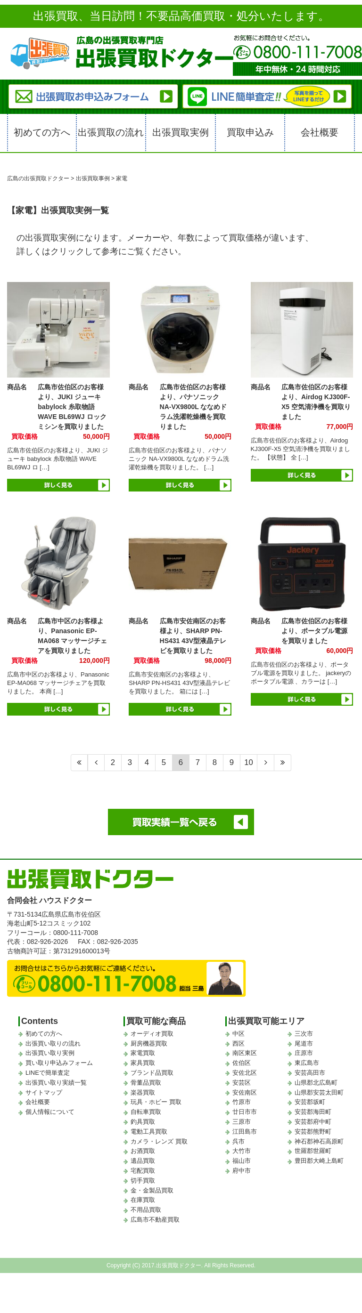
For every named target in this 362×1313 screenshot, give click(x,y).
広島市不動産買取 (155, 1219)
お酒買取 (143, 1150)
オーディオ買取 (152, 1033)
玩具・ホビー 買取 (156, 1101)
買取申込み (250, 132)
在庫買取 (143, 1199)
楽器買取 (143, 1092)
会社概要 (319, 132)
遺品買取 (143, 1160)
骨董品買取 (146, 1082)
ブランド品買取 (152, 1072)
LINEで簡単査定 (47, 1072)
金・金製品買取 (152, 1190)
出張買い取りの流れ (53, 1043)
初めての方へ (42, 132)
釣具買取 (143, 1121)
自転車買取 (146, 1111)
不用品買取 (146, 1209)
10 (248, 762)
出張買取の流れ (111, 132)
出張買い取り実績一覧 (56, 1082)
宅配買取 (143, 1170)
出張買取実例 (180, 132)
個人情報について (49, 1111)
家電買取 (143, 1052)
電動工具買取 (149, 1131)
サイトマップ (43, 1092)
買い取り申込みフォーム (59, 1062)
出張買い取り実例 (49, 1052)
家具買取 (143, 1062)
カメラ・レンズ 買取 (159, 1141)
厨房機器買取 (149, 1043)
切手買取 (143, 1180)
